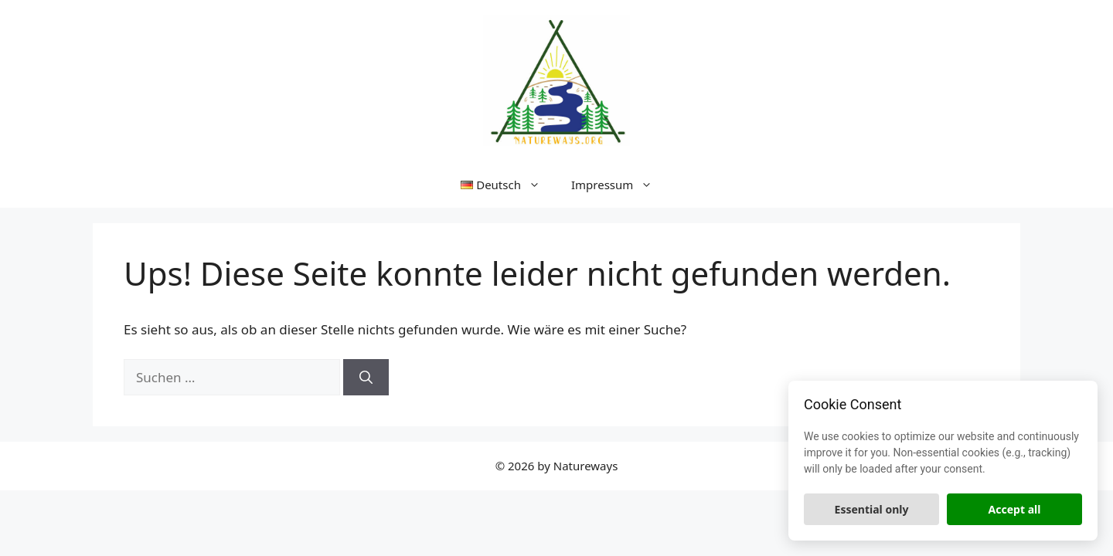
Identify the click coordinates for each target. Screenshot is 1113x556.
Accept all (1015, 509)
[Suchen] (366, 377)
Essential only (872, 509)
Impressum (619, 184)
